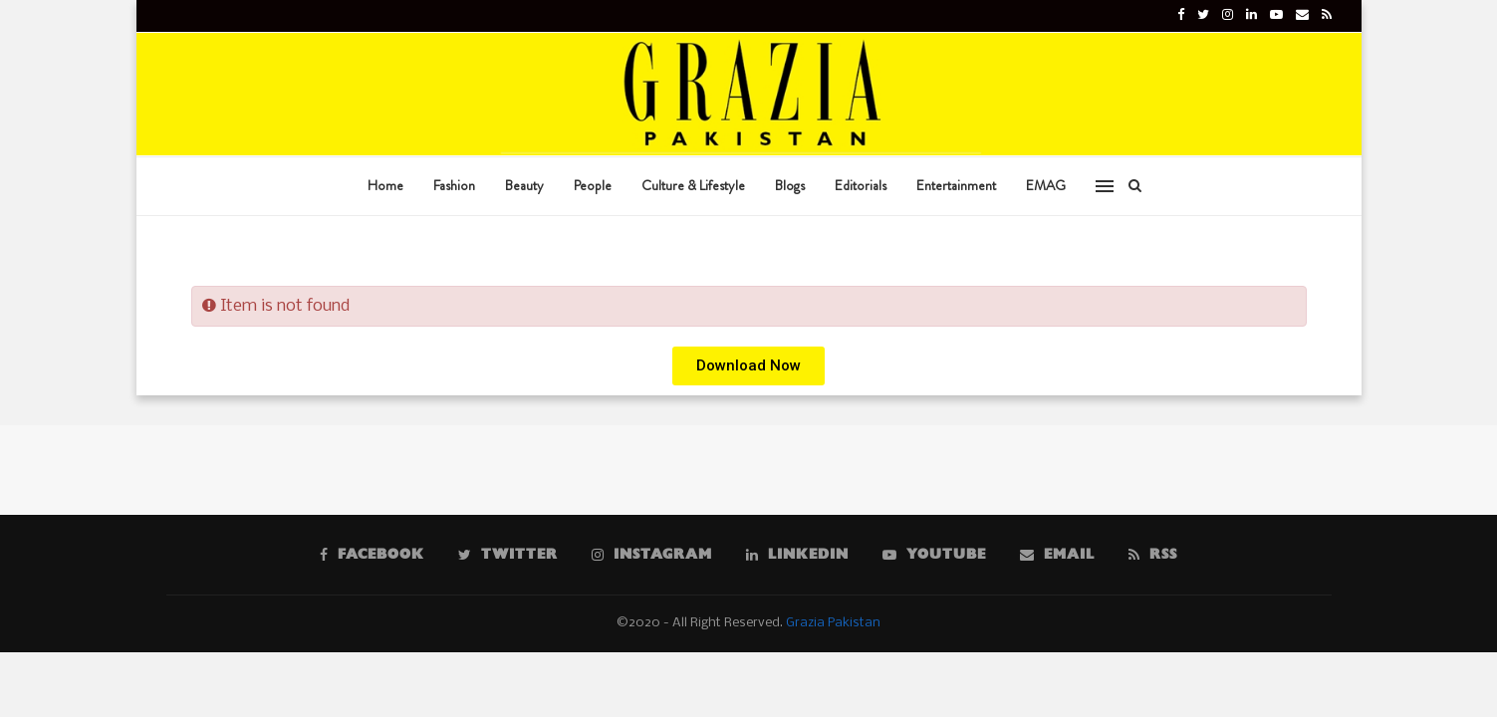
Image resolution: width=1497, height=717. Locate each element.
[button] (748, 366)
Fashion (454, 185)
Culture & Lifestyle (693, 185)
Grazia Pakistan (833, 622)
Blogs (790, 185)
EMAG (1046, 185)
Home (385, 185)
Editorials (860, 185)
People (593, 185)
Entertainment (956, 185)
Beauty (524, 185)
